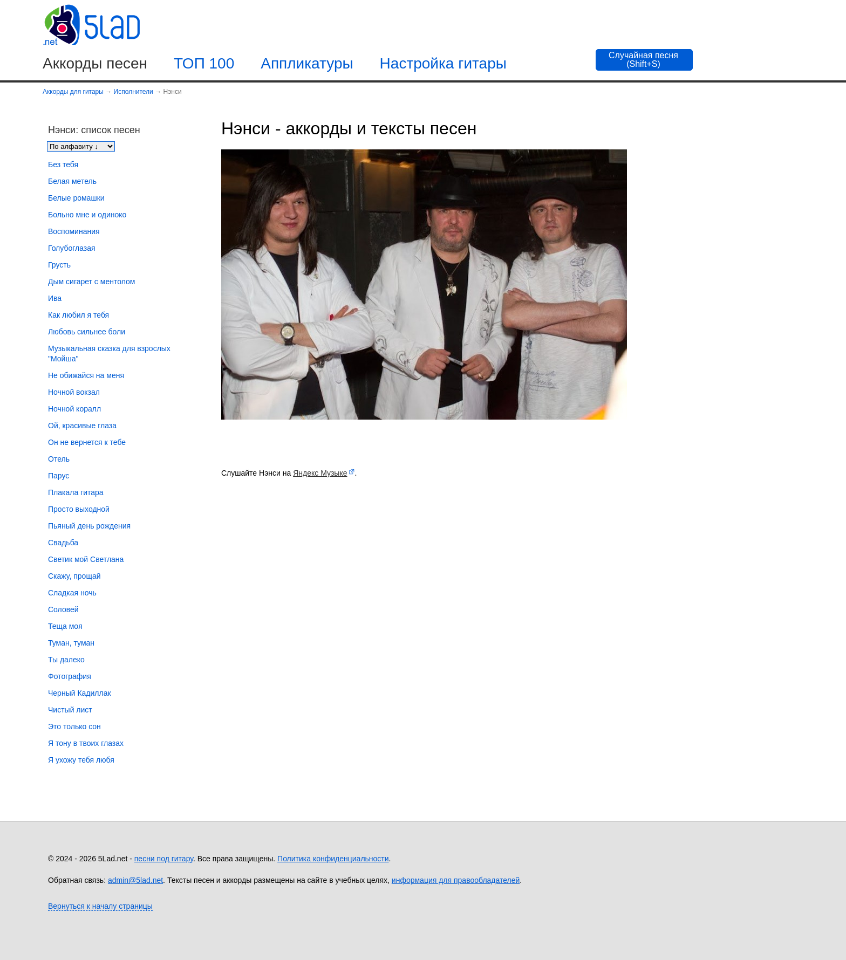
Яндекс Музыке (320, 473)
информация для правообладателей (456, 880)
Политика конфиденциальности (333, 858)
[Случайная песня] (644, 60)
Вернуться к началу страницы (100, 906)
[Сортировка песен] (81, 146)
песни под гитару (163, 858)
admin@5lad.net (135, 880)
